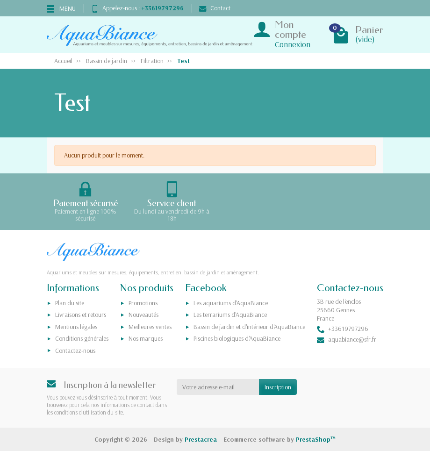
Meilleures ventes (150, 326)
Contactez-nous (75, 350)
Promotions (143, 303)
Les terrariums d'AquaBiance (230, 314)
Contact (214, 8)
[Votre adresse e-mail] (218, 387)
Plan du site (69, 303)
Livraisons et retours (80, 314)
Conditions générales (81, 338)
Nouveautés (143, 314)
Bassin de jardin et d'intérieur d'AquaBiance (249, 326)
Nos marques (146, 338)
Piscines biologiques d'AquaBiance (237, 338)
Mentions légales (76, 326)
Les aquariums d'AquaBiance (231, 303)
